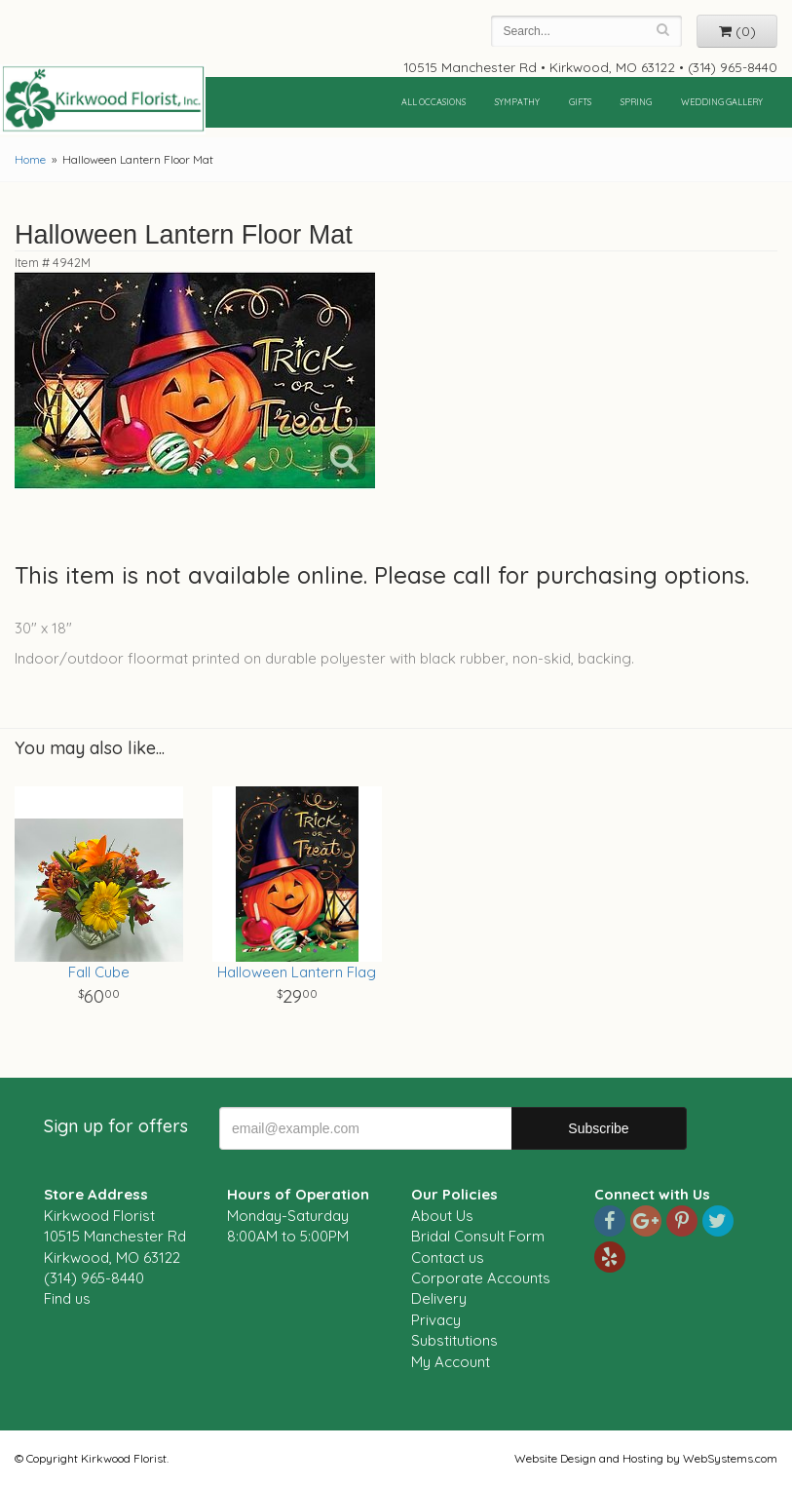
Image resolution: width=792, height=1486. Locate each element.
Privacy (436, 1320)
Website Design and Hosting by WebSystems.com (645, 1458)
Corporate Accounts (480, 1278)
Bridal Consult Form (478, 1236)
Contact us (447, 1257)
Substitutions (454, 1340)
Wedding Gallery (722, 101)
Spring (636, 101)
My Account (450, 1362)
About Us (442, 1215)
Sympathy (517, 101)
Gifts (580, 101)
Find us (67, 1298)
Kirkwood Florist (103, 99)
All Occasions (433, 101)
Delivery (439, 1298)
